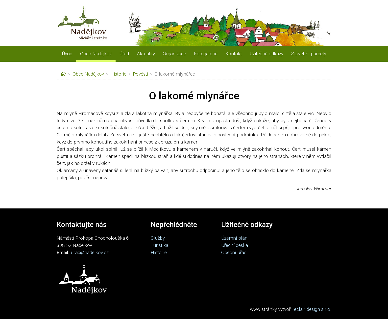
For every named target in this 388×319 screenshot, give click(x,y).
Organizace (174, 54)
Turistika (159, 245)
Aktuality (146, 54)
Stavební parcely (308, 54)
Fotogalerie (206, 54)
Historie (118, 74)
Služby (158, 238)
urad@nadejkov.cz (90, 252)
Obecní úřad (233, 252)
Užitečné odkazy (266, 54)
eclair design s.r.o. (312, 309)
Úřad (124, 54)
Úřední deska (234, 245)
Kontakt (233, 54)
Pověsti (140, 74)
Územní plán (234, 238)
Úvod (67, 54)
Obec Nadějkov (96, 54)
